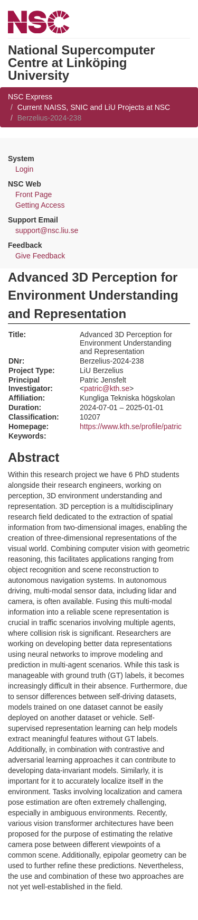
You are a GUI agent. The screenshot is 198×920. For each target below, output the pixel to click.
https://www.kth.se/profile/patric (131, 426)
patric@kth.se (106, 388)
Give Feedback (40, 256)
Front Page (33, 194)
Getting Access (39, 205)
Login (24, 169)
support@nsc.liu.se (46, 230)
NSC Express (30, 96)
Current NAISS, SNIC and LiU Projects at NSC (93, 107)
